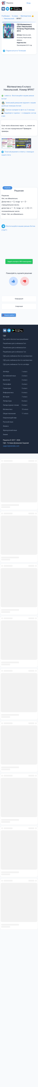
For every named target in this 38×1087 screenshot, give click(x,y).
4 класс (24, 384)
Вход (28, 3)
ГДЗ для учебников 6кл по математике (17, 360)
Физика (6, 426)
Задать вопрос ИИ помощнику (19, 261)
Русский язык (8, 422)
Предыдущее (19, 299)
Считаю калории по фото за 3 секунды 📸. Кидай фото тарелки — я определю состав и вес (18, 113)
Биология (6, 380)
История (6, 397)
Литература (7, 401)
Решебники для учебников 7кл (14, 352)
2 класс (24, 376)
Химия (5, 434)
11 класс (25, 413)
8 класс (24, 401)
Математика (7, 409)
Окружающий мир (9, 418)
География (7, 384)
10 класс (25, 409)
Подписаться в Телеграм (14, 51)
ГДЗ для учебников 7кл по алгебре (16, 364)
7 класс (24, 397)
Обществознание (9, 413)
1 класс (24, 372)
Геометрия (7, 388)
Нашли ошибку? (9, 315)
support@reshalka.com (11, 446)
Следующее (19, 306)
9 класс (24, 405)
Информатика (8, 392)
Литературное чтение (11, 405)
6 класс (24, 392)
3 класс (24, 380)
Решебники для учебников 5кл (14, 343)
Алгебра (6, 372)
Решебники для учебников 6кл (14, 348)
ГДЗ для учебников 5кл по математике (17, 356)
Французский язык (10, 430)
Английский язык (9, 376)
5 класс (24, 388)
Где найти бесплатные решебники (15, 339)
